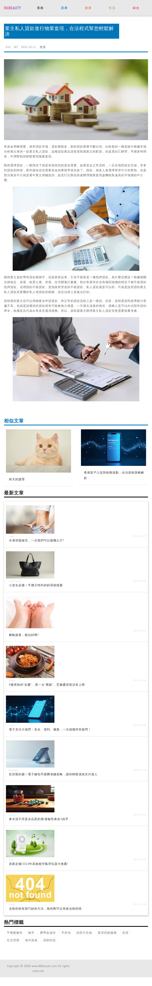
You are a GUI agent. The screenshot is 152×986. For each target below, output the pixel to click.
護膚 (64, 8)
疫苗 (125, 932)
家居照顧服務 (107, 932)
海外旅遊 (31, 940)
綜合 (136, 8)
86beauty (12, 7)
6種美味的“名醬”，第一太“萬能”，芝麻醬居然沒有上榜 (47, 684)
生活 (112, 8)
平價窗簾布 (15, 932)
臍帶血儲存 (48, 932)
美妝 (40, 8)
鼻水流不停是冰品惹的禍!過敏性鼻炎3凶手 (38, 819)
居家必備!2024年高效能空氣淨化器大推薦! (38, 864)
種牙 (31, 932)
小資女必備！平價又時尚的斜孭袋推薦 (36, 585)
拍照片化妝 (84, 932)
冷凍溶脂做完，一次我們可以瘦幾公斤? (36, 540)
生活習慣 (13, 940)
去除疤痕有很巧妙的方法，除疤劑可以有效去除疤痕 (45, 908)
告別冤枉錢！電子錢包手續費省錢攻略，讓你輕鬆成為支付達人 (53, 774)
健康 (88, 8)
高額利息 (49, 940)
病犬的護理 (17, 479)
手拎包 (66, 932)
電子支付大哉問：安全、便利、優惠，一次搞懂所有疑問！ (50, 729)
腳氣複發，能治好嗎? (24, 635)
